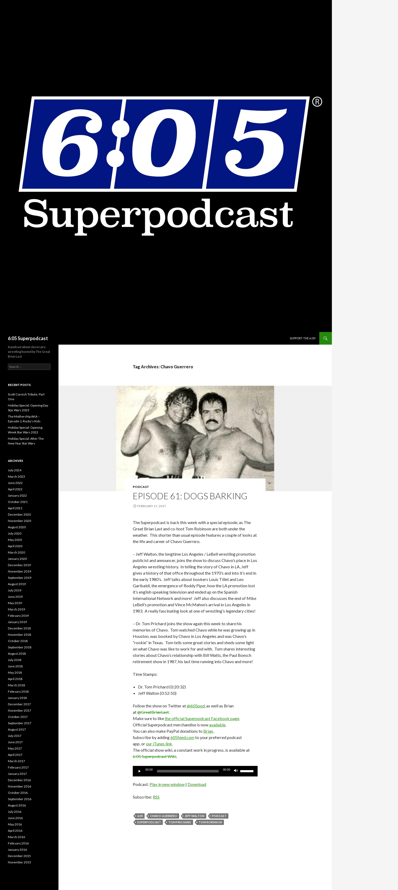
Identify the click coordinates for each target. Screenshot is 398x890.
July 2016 (14, 812)
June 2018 (15, 666)
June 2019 (15, 597)
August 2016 (17, 805)
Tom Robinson (210, 822)
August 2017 (17, 729)
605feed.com (182, 737)
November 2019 (19, 571)
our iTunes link (159, 743)
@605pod (196, 705)
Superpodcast (149, 822)
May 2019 (15, 603)
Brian (208, 730)
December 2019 (19, 565)
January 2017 (17, 774)
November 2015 (19, 862)
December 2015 (19, 856)
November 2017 (19, 710)
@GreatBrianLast (153, 712)
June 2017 (15, 742)
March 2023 (16, 476)
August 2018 (17, 654)
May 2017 (15, 748)
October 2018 (18, 641)
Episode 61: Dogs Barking (190, 496)
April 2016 (15, 831)
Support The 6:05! (303, 338)
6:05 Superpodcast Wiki (154, 756)
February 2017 (18, 767)
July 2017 (14, 736)
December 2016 (19, 780)
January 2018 (17, 698)
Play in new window (167, 784)
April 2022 (15, 489)
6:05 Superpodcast (28, 338)
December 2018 (19, 628)
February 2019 (18, 616)
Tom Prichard (179, 822)
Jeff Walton (194, 816)
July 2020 (14, 533)
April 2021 (15, 508)
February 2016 (18, 843)
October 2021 (18, 502)
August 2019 (17, 584)
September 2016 (19, 799)
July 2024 (14, 470)
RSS (156, 796)
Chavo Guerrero (163, 816)
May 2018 (15, 672)
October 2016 (18, 793)
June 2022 (15, 483)
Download (197, 784)
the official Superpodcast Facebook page (202, 718)
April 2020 (15, 546)
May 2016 (15, 824)
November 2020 (19, 521)
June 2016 (15, 818)
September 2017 (19, 723)
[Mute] (236, 771)
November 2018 (19, 635)
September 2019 (19, 578)
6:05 (140, 816)
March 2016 (16, 837)
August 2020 (17, 527)
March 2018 (16, 685)
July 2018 (14, 660)
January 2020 (17, 559)
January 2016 (17, 850)
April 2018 (15, 679)
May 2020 (15, 540)
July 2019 (14, 590)
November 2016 (19, 786)
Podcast (141, 487)
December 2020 (19, 514)
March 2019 (16, 609)
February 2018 (18, 691)
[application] (195, 771)
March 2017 (16, 761)
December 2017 (19, 704)
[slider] (188, 771)
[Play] (139, 771)
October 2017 (18, 717)
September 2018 (19, 647)
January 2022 (17, 495)
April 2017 (15, 755)
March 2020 (16, 552)
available (217, 724)
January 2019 (17, 622)
